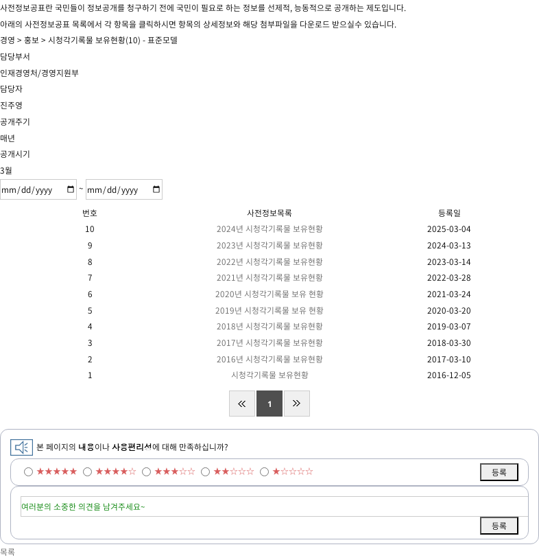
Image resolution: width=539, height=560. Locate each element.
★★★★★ (56, 471)
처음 (242, 403)
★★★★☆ (115, 471)
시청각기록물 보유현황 (270, 375)
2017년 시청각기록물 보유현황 (270, 342)
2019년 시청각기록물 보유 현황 (269, 310)
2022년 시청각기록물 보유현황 (270, 261)
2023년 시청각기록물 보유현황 (270, 245)
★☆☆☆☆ (292, 471)
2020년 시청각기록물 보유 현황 (269, 294)
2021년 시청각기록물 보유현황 (270, 277)
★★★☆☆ (174, 471)
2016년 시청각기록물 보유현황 (270, 359)
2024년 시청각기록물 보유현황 (270, 228)
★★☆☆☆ (233, 471)
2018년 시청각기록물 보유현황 (270, 326)
